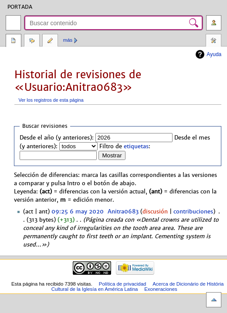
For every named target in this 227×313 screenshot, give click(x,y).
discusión (155, 211)
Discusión (31, 41)
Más (68, 40)
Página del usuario (13, 41)
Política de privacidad (122, 283)
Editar (50, 41)
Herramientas (213, 41)
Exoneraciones (160, 289)
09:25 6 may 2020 (77, 211)
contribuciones (193, 211)
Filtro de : (124, 146)
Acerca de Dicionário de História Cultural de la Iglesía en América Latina (137, 286)
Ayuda (214, 54)
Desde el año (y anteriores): (57, 137)
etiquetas (136, 146)
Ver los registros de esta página (50, 100)
